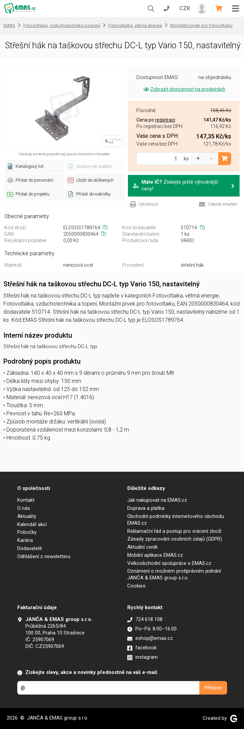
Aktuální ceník (142, 547)
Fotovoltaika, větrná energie (135, 25)
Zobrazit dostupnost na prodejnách (183, 89)
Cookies (136, 586)
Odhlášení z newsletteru (43, 556)
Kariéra (25, 540)
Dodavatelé (29, 548)
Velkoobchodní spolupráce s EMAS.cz (169, 563)
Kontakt (26, 500)
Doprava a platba (145, 508)
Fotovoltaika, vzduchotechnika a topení (61, 25)
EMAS (9, 25)
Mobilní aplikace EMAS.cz (155, 555)
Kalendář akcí (32, 524)
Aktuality (26, 516)
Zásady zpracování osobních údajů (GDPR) (174, 539)
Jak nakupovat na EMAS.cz (157, 500)
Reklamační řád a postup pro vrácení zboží (174, 531)
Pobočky (27, 532)
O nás (23, 508)
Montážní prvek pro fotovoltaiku (201, 25)
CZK (184, 8)
